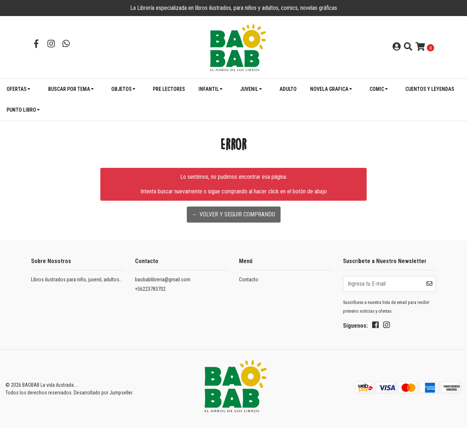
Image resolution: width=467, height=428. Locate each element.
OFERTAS (17, 89)
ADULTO (288, 89)
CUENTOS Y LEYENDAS (429, 89)
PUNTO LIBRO (21, 110)
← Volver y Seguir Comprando (233, 214)
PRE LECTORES (169, 89)
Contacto (248, 279)
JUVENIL (249, 89)
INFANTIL (208, 89)
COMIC (377, 89)
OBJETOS (121, 89)
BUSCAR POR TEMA (69, 89)
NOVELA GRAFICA (329, 89)
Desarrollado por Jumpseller (103, 393)
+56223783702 (150, 289)
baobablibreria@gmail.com (162, 279)
